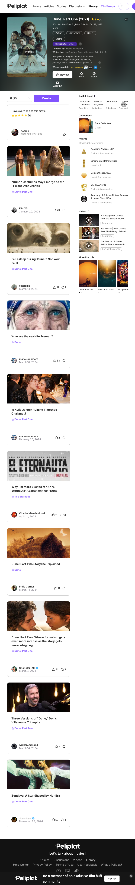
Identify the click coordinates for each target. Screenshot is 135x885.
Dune (16, 342)
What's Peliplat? (111, 864)
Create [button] (46, 98)
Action (59, 33)
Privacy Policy (42, 864)
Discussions (77, 6)
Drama (59, 38)
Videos (77, 859)
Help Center (21, 864)
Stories (61, 6)
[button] (126, 19)
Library (93, 6)
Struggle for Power (64, 44)
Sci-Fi (90, 33)
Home (37, 6)
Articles (49, 6)
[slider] (19, 115)
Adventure (74, 33)
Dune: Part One (22, 191)
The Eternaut (20, 496)
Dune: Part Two (22, 728)
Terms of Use (64, 864)
